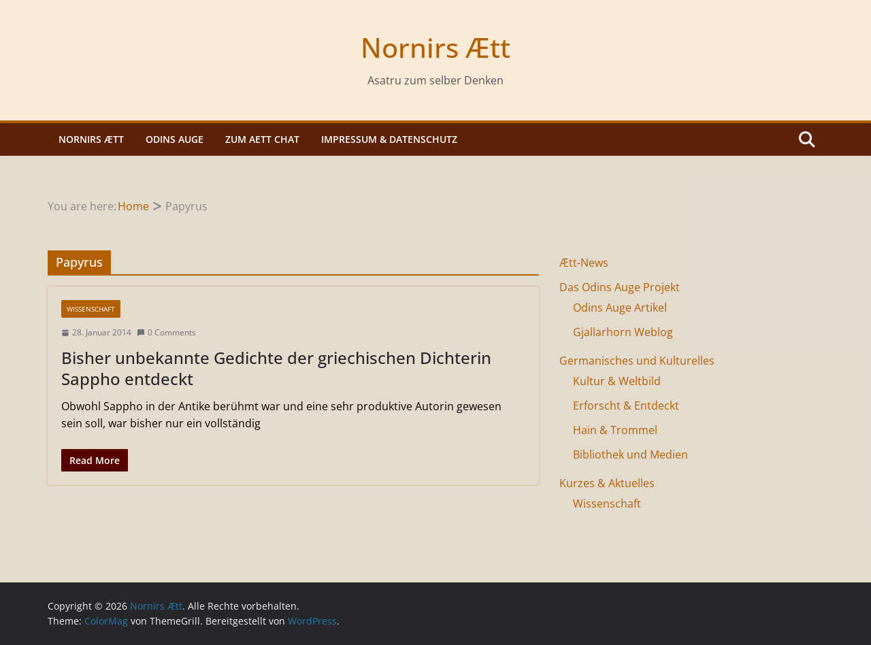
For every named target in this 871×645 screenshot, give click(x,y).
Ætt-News (583, 262)
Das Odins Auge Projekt (619, 287)
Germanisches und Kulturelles (636, 360)
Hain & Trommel (615, 430)
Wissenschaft (91, 309)
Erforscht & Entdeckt (626, 405)
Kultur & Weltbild (617, 381)
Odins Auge (174, 139)
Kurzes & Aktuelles (607, 483)
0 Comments (166, 332)
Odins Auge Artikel (620, 307)
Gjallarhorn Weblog (623, 332)
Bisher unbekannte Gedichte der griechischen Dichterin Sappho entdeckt (276, 368)
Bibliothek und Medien (630, 454)
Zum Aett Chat (262, 139)
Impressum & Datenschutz (389, 139)
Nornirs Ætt (435, 47)
